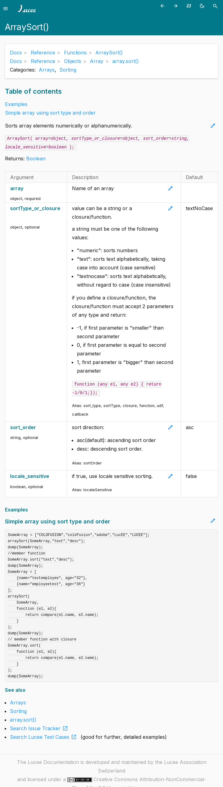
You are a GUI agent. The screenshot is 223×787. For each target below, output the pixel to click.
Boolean (36, 158)
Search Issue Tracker (40, 728)
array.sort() (23, 720)
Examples (16, 104)
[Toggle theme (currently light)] (203, 5)
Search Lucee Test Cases (44, 737)
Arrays (47, 70)
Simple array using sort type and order (50, 113)
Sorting (67, 70)
